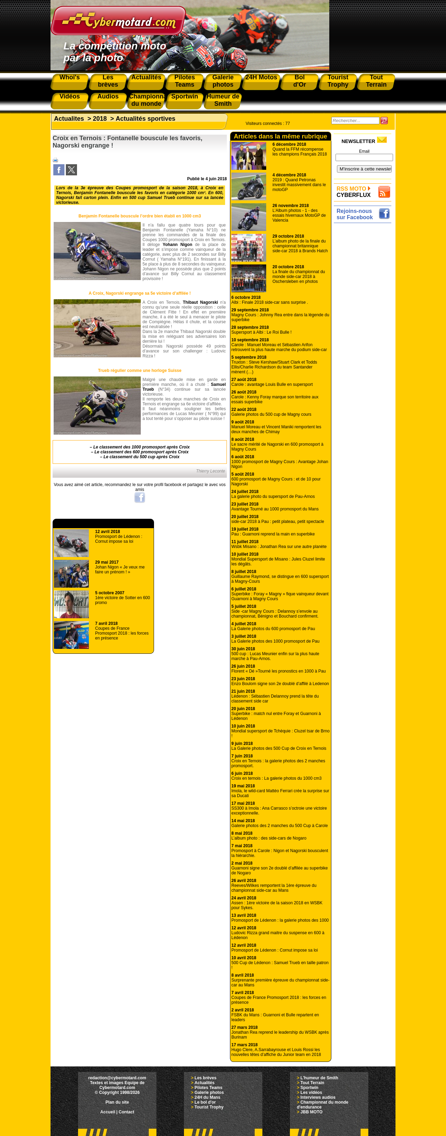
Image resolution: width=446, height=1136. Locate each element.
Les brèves (205, 1077)
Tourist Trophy (208, 1107)
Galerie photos (209, 1092)
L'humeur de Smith (319, 1077)
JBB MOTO (311, 1112)
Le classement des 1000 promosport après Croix (141, 447)
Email (364, 151)
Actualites (69, 118)
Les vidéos (311, 1092)
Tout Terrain (312, 1082)
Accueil (107, 1112)
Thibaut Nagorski (200, 302)
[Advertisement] (364, 329)
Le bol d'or (205, 1102)
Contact (126, 1112)
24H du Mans (207, 1097)
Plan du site (117, 1102)
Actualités (204, 1082)
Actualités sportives (145, 118)
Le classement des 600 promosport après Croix (141, 452)
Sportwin (309, 1087)
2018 (100, 118)
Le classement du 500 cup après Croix (141, 456)
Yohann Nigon (177, 244)
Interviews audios (318, 1097)
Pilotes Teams (208, 1087)
